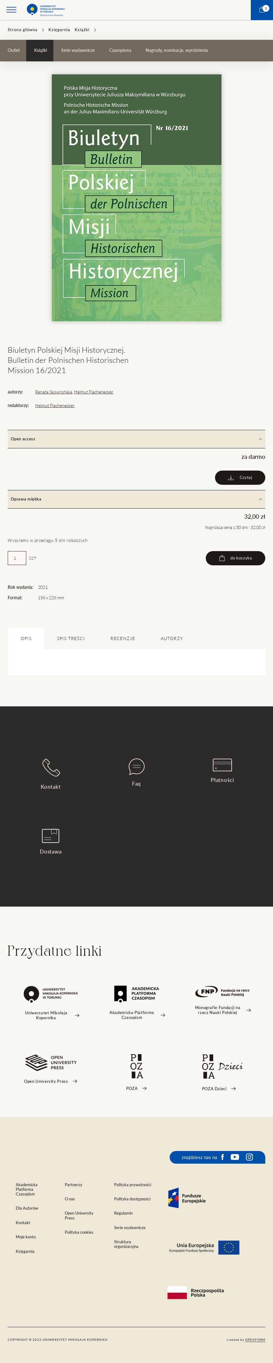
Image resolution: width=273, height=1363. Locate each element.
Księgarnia (59, 30)
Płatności (222, 770)
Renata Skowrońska (53, 391)
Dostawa (51, 841)
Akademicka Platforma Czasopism (27, 1189)
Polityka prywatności (132, 1184)
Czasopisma (120, 50)
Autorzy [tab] (172, 638)
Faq (137, 772)
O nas (70, 1199)
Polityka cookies (79, 1232)
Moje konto (26, 1237)
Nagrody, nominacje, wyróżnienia (177, 50)
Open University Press (79, 1215)
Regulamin (123, 1213)
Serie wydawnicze (78, 50)
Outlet (14, 50)
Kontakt (51, 774)
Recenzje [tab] (122, 638)
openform (255, 1339)
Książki (82, 30)
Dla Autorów (27, 1208)
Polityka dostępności (132, 1199)
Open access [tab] (136, 439)
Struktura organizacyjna (126, 1244)
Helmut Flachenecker (94, 391)
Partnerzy (73, 1184)
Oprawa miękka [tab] (136, 499)
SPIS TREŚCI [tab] (71, 638)
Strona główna (23, 30)
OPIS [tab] (26, 638)
